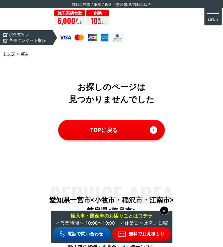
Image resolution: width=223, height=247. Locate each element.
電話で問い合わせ (85, 234)
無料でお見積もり (146, 234)
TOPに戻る (104, 130)
